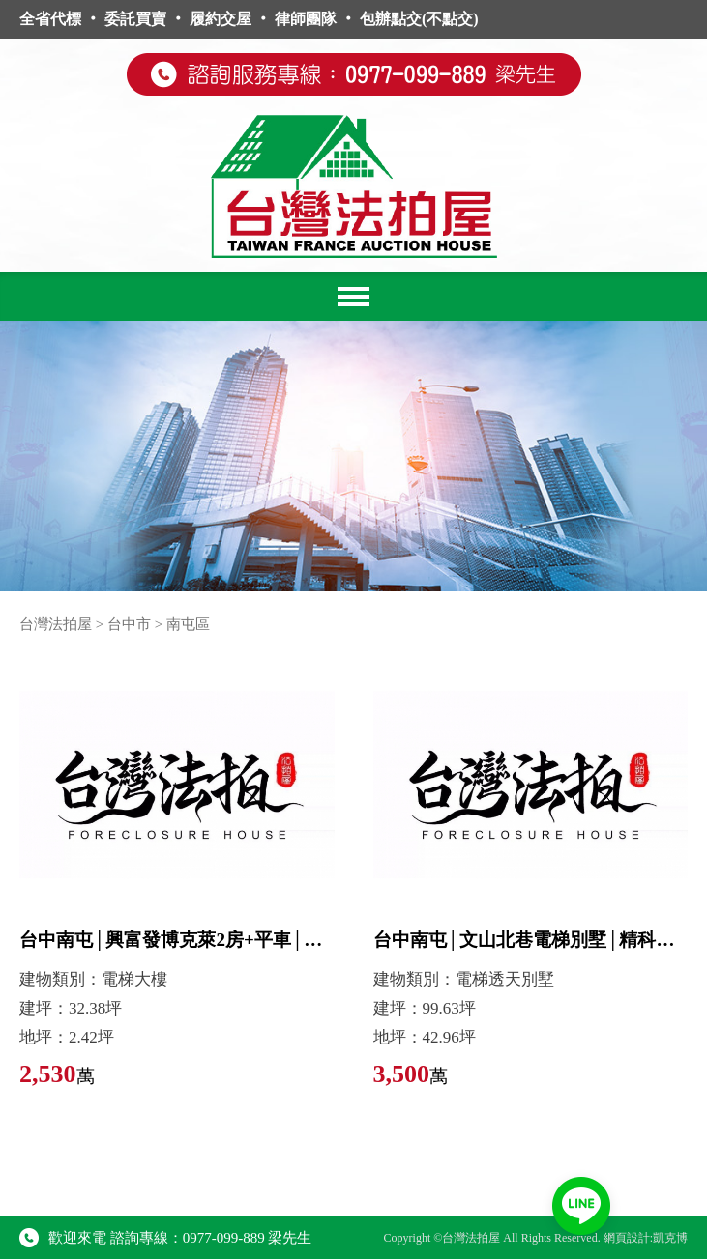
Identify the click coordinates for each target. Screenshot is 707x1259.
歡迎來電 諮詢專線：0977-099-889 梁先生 (165, 1237)
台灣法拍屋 (55, 624)
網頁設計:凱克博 (646, 1238)
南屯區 (188, 624)
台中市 (129, 624)
